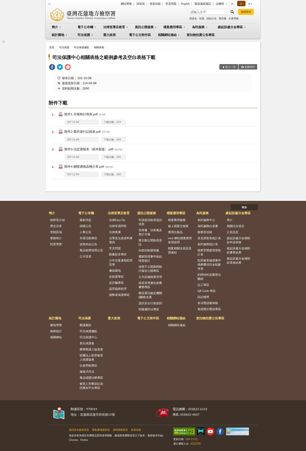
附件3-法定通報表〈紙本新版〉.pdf (93, 149)
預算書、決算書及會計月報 (150, 232)
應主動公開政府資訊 (150, 242)
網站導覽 (126, 3)
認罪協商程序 (118, 288)
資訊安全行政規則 (150, 303)
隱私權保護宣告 (101, 429)
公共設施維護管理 (150, 276)
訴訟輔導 (203, 297)
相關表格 (99, 47)
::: (49, 3)
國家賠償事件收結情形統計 (150, 258)
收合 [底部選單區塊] (244, 207)
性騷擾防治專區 (149, 309)
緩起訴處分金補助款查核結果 (238, 260)
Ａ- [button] (232, 3)
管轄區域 (56, 232)
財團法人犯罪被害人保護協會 (91, 357)
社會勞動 (234, 18)
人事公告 (85, 232)
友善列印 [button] (250, 66)
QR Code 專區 (206, 291)
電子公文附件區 (140, 35)
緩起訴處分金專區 (230, 27)
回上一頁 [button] (230, 66)
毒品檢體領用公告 (91, 250)
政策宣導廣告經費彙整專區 (150, 285)
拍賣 (201, 18)
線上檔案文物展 (178, 226)
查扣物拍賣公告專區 (201, 35)
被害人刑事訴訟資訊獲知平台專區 (91, 385)
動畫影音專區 (118, 254)
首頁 (51, 47)
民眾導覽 (56, 244)
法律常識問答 (118, 226)
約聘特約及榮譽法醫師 (209, 276)
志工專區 (203, 284)
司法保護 (83, 35)
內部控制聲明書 (149, 250)
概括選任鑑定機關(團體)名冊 (150, 295)
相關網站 (56, 337)
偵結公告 (211, 18)
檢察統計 (56, 331)
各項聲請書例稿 (207, 303)
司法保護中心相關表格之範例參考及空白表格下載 (103, 57)
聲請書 (222, 18)
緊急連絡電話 (203, 3)
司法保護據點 (81, 47)
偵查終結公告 (88, 244)
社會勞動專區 (88, 365)
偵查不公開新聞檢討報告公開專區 (150, 268)
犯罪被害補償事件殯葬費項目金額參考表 (209, 264)
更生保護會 (87, 343)
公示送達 (85, 256)
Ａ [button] (241, 3)
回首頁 (141, 3)
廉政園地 (115, 270)
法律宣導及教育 (114, 27)
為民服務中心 (206, 220)
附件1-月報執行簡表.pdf (84, 114)
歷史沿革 (56, 226)
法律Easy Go (117, 220)
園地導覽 (56, 325)
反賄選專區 (116, 276)
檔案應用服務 (177, 220)
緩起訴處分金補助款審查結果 (238, 250)
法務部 (220, 3)
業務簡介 (56, 238)
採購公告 (85, 226)
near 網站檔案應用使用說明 (180, 240)
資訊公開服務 (144, 27)
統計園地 (58, 35)
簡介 (55, 27)
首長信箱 (155, 3)
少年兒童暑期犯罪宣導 (121, 262)
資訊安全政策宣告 (79, 429)
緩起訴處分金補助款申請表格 (238, 240)
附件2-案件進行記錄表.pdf (87, 132)
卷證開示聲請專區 (209, 309)
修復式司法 (87, 371)
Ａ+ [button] (250, 3)
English (185, 3)
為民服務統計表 (207, 244)
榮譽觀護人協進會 (91, 349)
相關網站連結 (167, 35)
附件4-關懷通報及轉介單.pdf (88, 167)
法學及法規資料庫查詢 (121, 240)
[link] (52, 67)
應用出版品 (175, 232)
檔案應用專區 (172, 27)
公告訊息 (232, 232)
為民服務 (198, 27)
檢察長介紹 (57, 220)
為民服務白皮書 (207, 226)
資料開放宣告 (120, 429)
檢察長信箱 (204, 232)
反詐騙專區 (116, 282)
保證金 (193, 18)
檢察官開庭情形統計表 (209, 252)
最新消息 (85, 220)
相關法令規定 (235, 226)
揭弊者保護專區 (119, 294)
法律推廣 (115, 232)
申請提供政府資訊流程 (150, 222)
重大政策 (109, 35)
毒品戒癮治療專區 (91, 377)
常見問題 (170, 3)
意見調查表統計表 (209, 238)
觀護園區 (85, 325)
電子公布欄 (85, 27)
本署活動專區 (88, 238)
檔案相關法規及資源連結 (179, 250)
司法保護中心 (88, 337)
